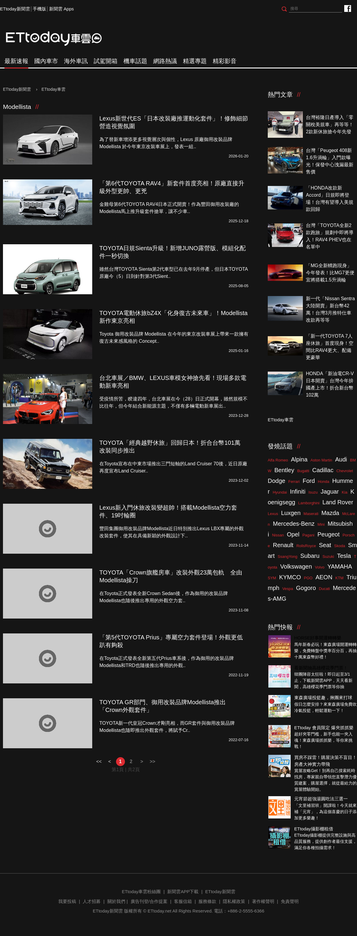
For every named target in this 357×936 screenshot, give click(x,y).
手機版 (39, 8)
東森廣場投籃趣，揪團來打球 (323, 697)
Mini (321, 524)
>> (152, 761)
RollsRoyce (306, 546)
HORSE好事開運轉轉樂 (317, 637)
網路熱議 (165, 61)
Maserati (310, 513)
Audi (341, 459)
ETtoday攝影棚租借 (313, 828)
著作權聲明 (263, 901)
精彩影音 (225, 61)
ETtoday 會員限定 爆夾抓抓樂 (323, 727)
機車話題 (135, 61)
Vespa (287, 588)
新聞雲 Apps (61, 8)
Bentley (284, 470)
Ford (309, 481)
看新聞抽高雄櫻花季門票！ (321, 667)
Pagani (308, 535)
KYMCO (290, 577)
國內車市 (46, 61)
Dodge (276, 481)
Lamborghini (309, 503)
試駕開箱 (106, 61)
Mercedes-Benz (293, 523)
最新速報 (16, 61)
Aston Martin (321, 460)
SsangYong (287, 556)
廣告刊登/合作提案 (149, 901)
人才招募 (92, 901)
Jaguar (330, 491)
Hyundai (280, 492)
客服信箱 (183, 901)
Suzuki (328, 556)
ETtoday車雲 (59, 39)
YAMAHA (339, 566)
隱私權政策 (234, 901)
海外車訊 (76, 61)
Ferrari (294, 481)
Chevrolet (344, 471)
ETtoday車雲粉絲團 (347, 8)
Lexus (273, 513)
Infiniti (297, 491)
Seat (325, 545)
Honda (323, 481)
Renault (283, 545)
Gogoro (306, 588)
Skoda (339, 546)
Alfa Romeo (278, 460)
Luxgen (291, 513)
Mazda (330, 513)
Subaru (310, 555)
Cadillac (322, 470)
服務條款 (207, 901)
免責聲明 (290, 901)
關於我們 (116, 901)
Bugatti (303, 471)
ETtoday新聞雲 (15, 8)
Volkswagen (296, 566)
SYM (272, 578)
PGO (308, 578)
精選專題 (195, 61)
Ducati (324, 588)
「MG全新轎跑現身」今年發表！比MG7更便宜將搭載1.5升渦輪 (330, 272)
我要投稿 (67, 901)
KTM (339, 578)
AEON (323, 577)
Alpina (299, 459)
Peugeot (328, 534)
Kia (344, 492)
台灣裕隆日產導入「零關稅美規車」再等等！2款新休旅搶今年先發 (329, 124)
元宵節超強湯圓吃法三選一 (321, 798)
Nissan (278, 535)
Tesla (344, 555)
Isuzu (313, 492)
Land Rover (337, 502)
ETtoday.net (159, 910)
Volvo (320, 567)
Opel (293, 534)
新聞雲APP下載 (182, 891)
